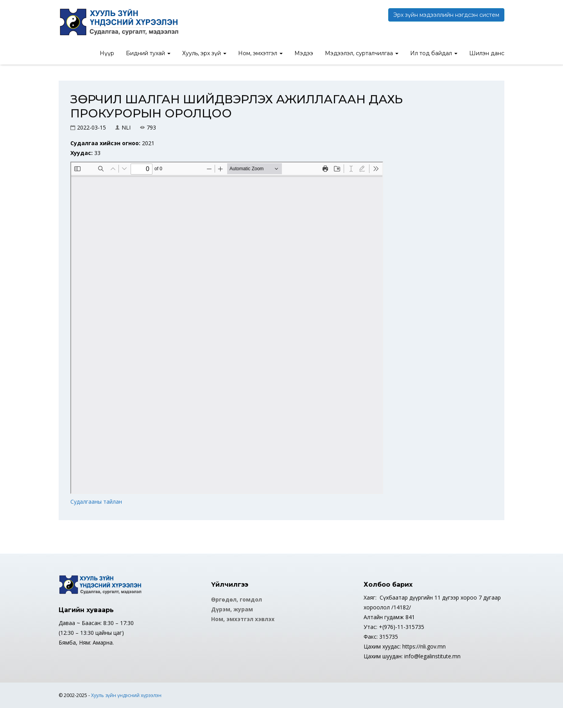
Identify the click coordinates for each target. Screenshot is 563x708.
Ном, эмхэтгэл (260, 53)
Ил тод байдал (433, 53)
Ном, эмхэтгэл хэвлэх (242, 619)
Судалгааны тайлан (96, 501)
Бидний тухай (148, 53)
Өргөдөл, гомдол (236, 599)
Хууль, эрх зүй (204, 53)
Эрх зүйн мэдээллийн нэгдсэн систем (446, 14)
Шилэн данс (486, 53)
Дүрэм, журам (232, 609)
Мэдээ (303, 53)
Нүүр (107, 53)
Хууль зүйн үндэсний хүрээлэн (126, 695)
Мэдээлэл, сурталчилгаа (361, 53)
